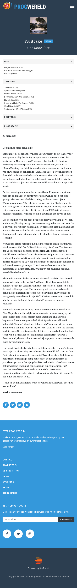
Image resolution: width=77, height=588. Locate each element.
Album (48, 41)
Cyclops (13, 74)
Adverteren (10, 465)
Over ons (8, 482)
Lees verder (8, 447)
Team (6, 476)
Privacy (8, 487)
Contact (8, 460)
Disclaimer (10, 493)
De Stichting (11, 471)
